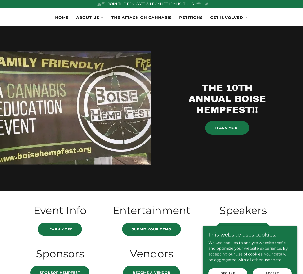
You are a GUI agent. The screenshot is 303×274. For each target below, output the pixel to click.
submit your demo (151, 229)
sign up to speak (243, 229)
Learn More (227, 128)
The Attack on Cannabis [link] (141, 17)
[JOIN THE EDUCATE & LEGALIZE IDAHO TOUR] (151, 4)
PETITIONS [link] (191, 17)
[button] (90, 18)
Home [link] (62, 17)
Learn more (59, 229)
